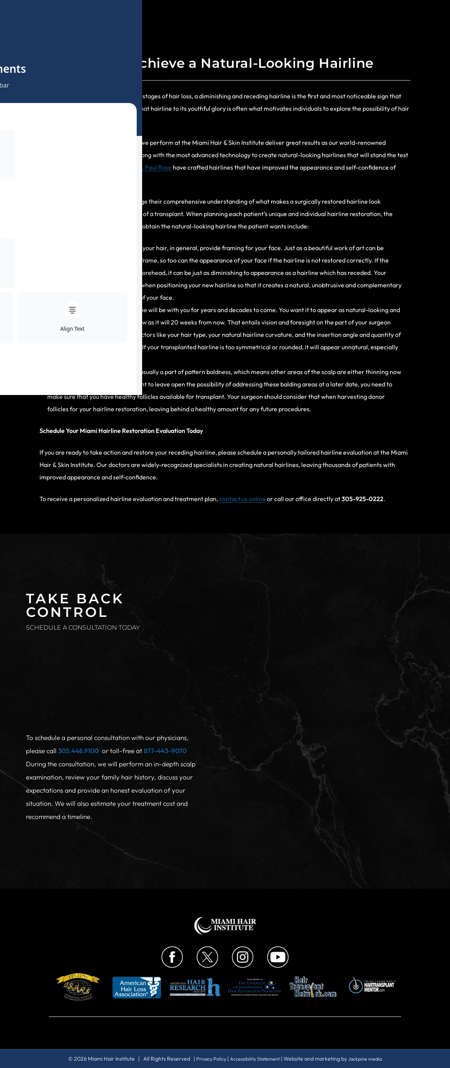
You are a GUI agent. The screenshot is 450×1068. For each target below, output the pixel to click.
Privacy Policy (206, 1058)
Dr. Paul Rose (153, 167)
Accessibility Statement (255, 1058)
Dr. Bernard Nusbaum (92, 167)
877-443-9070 (165, 714)
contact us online (242, 499)
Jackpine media (371, 1058)
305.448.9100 (78, 714)
